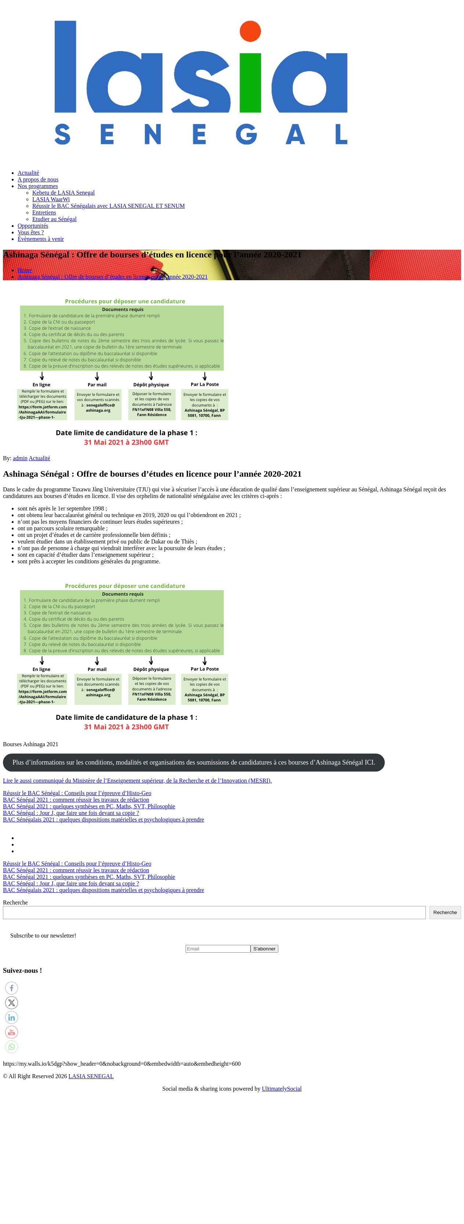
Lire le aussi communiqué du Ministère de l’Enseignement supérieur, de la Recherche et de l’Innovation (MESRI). (137, 780)
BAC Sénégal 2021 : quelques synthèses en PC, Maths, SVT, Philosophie (89, 806)
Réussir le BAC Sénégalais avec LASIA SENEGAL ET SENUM (108, 206)
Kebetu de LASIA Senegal (63, 192)
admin (20, 458)
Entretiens (44, 212)
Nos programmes (38, 186)
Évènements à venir (41, 239)
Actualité (28, 173)
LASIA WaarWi (51, 199)
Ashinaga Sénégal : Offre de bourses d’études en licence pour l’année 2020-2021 (113, 277)
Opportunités (33, 226)
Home (25, 270)
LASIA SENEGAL (91, 1076)
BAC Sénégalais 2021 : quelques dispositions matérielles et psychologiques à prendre (103, 819)
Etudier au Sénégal (54, 219)
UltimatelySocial (282, 1089)
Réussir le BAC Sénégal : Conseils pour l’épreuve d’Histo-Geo (77, 793)
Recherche (15, 902)
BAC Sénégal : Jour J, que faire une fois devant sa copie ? (71, 813)
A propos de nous (38, 179)
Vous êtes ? (31, 232)
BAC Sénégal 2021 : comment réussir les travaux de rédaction (76, 800)
